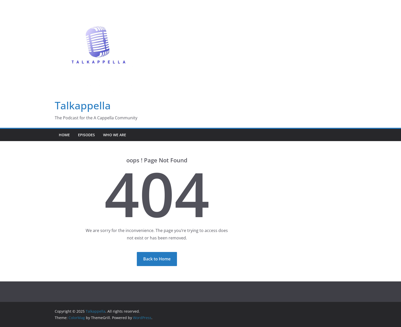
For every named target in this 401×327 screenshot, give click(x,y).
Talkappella (83, 105)
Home (64, 134)
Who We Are (114, 134)
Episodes (86, 134)
